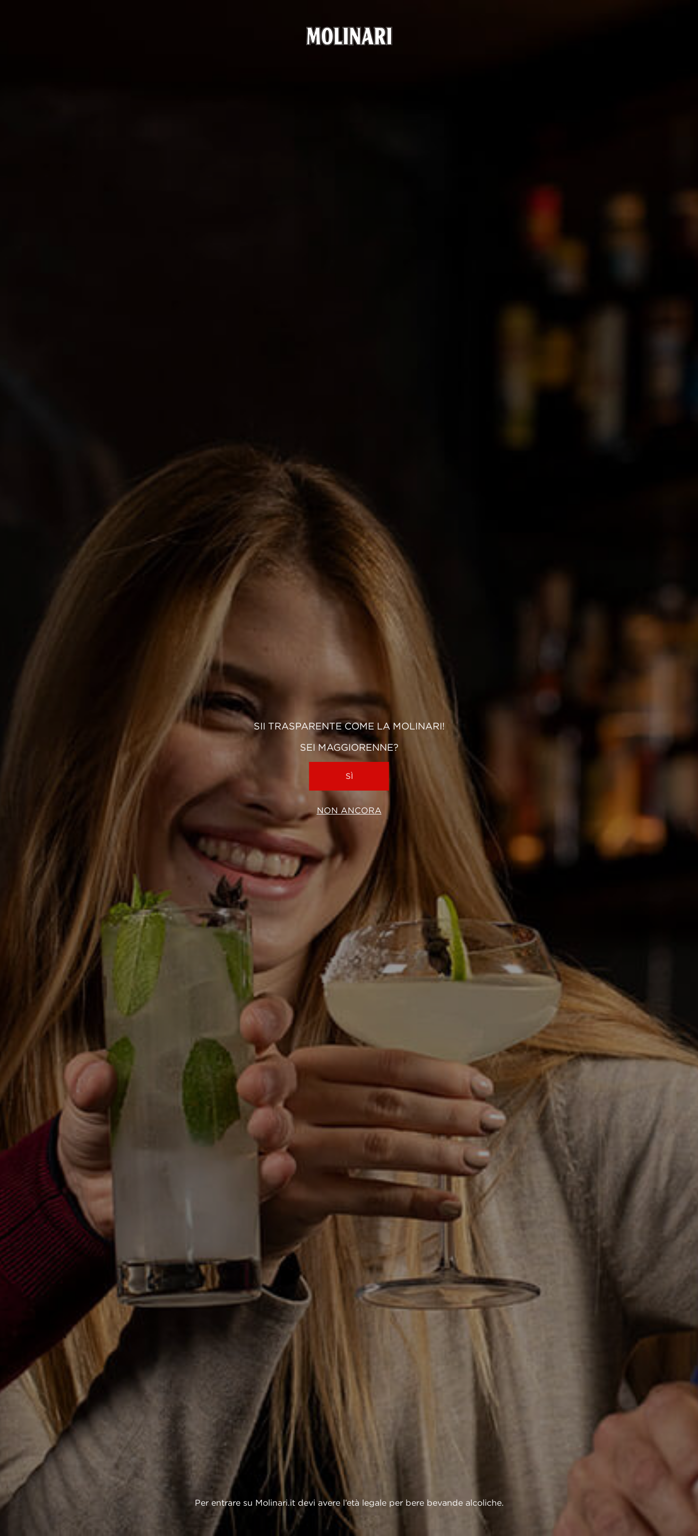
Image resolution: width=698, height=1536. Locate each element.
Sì (349, 776)
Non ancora (349, 810)
